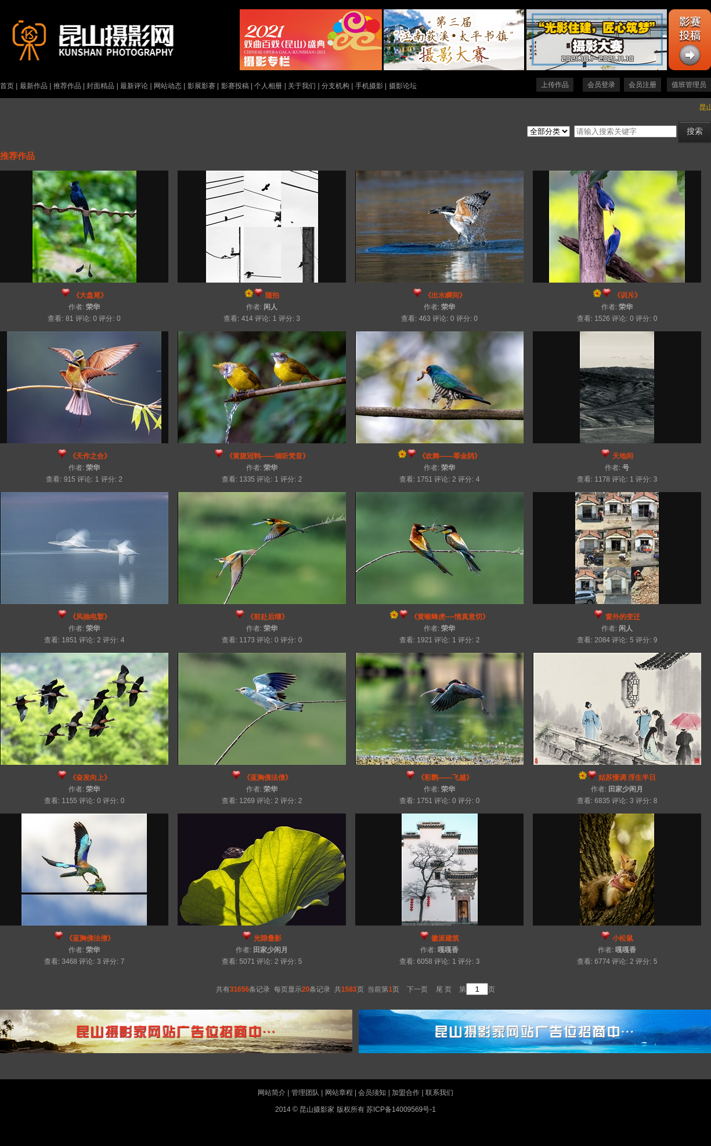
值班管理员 (689, 85)
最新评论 (134, 86)
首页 (7, 86)
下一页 (417, 989)
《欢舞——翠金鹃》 (449, 456)
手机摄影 (369, 86)
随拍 (272, 295)
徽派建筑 (445, 938)
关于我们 (302, 86)
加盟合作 (406, 1093)
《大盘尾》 (90, 295)
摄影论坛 (403, 86)
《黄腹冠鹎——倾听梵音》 (267, 456)
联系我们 (439, 1093)
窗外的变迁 (622, 617)
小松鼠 (622, 938)
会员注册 (642, 85)
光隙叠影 (267, 938)
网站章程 (339, 1093)
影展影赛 (201, 86)
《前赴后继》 (267, 617)
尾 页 (444, 989)
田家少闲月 (625, 789)
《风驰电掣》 (90, 617)
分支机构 (335, 86)
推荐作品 (67, 86)
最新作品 (34, 86)
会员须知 (372, 1093)
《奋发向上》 (90, 777)
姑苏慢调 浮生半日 (627, 777)
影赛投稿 (235, 86)
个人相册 (268, 86)
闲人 (270, 307)
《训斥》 (627, 295)
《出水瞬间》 (445, 295)
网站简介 (272, 1093)
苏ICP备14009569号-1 (401, 1109)
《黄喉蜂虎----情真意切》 (449, 617)
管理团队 (305, 1093)
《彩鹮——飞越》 (445, 777)
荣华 (93, 307)
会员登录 (601, 85)
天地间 (622, 456)
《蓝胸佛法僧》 (267, 777)
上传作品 (555, 85)
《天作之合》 (90, 456)
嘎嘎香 (448, 950)
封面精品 (100, 86)
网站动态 (168, 86)
